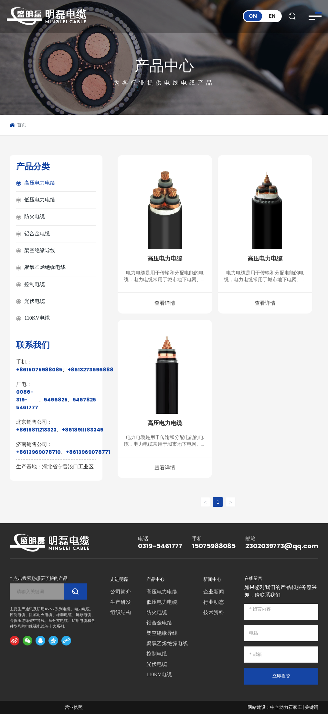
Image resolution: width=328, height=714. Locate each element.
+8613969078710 (38, 452)
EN (272, 16)
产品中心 (164, 65)
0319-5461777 (160, 545)
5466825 (56, 399)
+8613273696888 (90, 369)
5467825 (84, 399)
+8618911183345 (82, 429)
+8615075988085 (39, 369)
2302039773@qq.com (281, 545)
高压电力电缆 (164, 258)
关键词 (311, 707)
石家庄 (295, 707)
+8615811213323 (36, 429)
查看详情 (164, 303)
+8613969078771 (88, 452)
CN (253, 16)
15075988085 (214, 545)
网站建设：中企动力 (268, 707)
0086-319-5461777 (27, 399)
